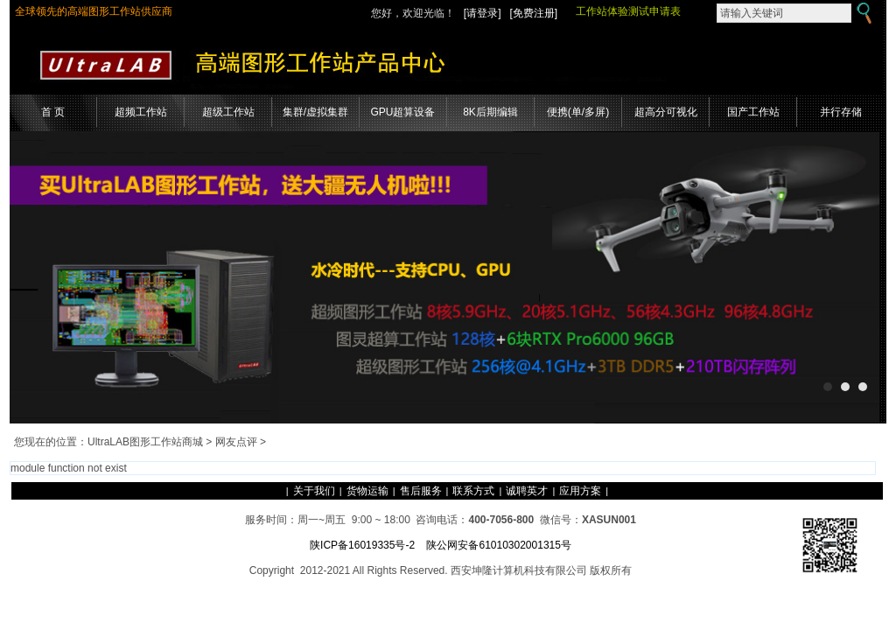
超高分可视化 (665, 112)
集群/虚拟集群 (315, 112)
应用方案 (580, 491)
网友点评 (236, 442)
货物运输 (367, 491)
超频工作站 (141, 112)
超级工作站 (228, 112)
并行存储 (841, 112)
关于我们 (314, 491)
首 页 (53, 112)
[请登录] (482, 13)
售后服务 (421, 491)
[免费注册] (534, 13)
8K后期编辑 (490, 112)
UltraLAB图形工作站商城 (145, 442)
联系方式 (473, 491)
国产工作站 (753, 112)
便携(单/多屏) (578, 112)
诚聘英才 (527, 491)
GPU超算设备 (402, 112)
